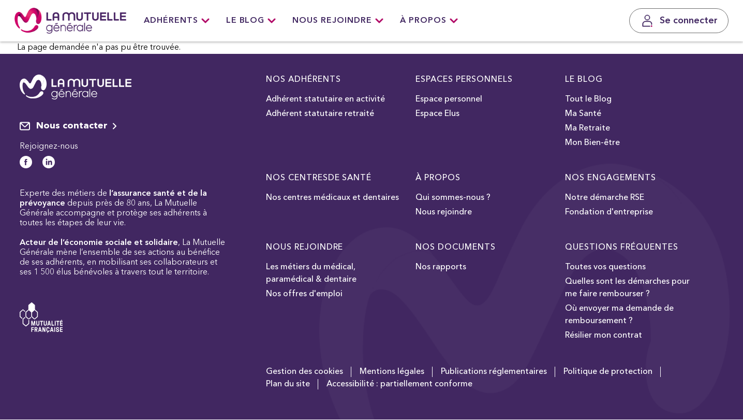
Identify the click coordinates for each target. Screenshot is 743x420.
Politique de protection (607, 372)
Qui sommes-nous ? (453, 198)
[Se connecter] (679, 20)
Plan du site (288, 384)
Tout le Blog (588, 99)
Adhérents (177, 21)
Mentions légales (392, 372)
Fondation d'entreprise (609, 212)
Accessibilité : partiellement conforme (399, 384)
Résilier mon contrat (603, 335)
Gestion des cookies (304, 372)
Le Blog (251, 21)
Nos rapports (440, 267)
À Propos (429, 21)
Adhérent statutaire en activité (325, 99)
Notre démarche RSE (604, 198)
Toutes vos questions (605, 267)
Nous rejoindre (337, 21)
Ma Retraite (587, 128)
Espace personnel (448, 99)
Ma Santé (583, 114)
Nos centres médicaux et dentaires (332, 198)
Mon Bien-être (592, 143)
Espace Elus (437, 114)
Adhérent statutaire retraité (320, 114)
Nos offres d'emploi (304, 294)
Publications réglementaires (494, 372)
